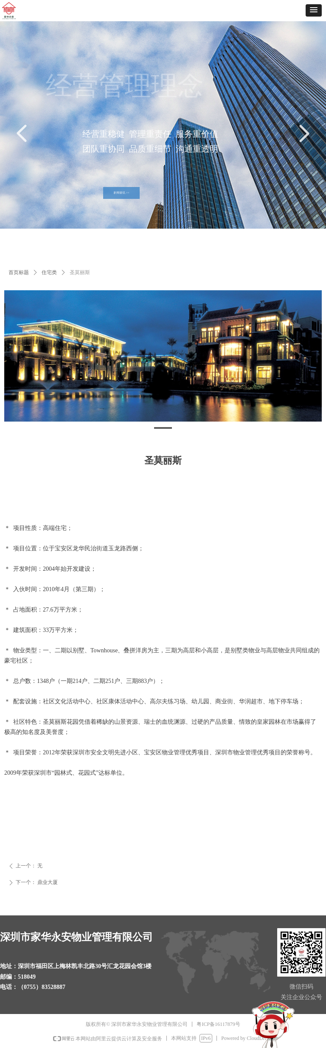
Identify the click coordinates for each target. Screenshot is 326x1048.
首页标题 (18, 272)
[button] (314, 10)
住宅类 (49, 272)
